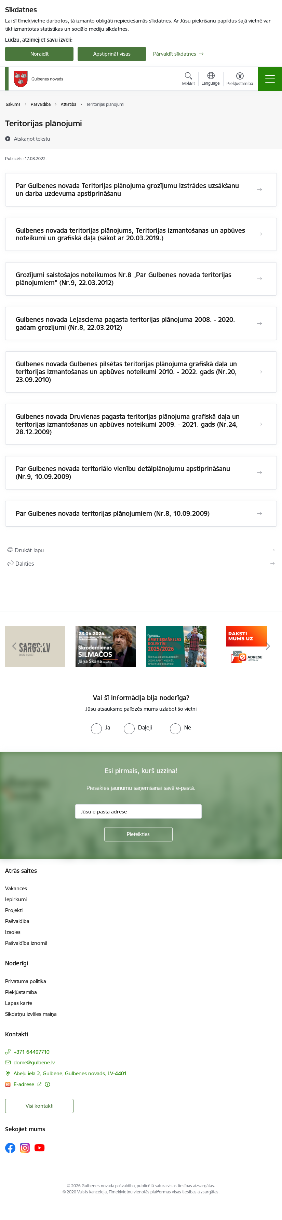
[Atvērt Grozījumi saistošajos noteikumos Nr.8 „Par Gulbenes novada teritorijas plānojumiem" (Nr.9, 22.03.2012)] (259, 279)
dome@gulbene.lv (34, 1062)
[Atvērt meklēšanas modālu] (188, 80)
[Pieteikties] (138, 834)
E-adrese (25, 1084)
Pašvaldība (17, 921)
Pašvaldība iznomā (26, 943)
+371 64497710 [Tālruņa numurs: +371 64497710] (32, 1052)
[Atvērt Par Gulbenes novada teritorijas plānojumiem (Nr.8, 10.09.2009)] (259, 514)
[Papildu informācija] (47, 1084)
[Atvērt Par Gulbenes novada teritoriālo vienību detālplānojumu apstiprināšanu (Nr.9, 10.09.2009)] (259, 473)
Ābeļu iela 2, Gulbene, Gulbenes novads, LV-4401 (70, 1073)
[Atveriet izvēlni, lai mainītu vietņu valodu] (210, 79)
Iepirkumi (16, 899)
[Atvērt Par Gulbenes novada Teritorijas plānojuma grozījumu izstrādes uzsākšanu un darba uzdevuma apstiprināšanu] (259, 190)
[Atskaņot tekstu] (32, 138)
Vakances (16, 888)
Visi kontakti (39, 1106)
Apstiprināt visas (112, 54)
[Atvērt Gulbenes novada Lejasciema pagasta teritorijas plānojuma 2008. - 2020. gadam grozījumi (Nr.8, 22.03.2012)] (259, 324)
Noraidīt (39, 54)
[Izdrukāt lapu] (141, 550)
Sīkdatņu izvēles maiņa (31, 1014)
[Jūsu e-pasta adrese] (138, 811)
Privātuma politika (25, 981)
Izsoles (13, 932)
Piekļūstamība (21, 992)
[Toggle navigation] (270, 79)
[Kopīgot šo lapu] (141, 563)
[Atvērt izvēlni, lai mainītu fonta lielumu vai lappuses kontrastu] (239, 80)
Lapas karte (18, 1003)
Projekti (14, 910)
